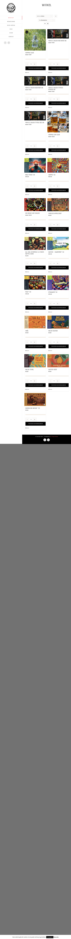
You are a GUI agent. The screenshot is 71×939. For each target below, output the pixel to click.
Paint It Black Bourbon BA (34, 88)
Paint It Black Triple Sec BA (34, 123)
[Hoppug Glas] (35, 40)
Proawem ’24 (52, 292)
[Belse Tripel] (35, 360)
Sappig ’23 (51, 175)
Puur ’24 (28, 292)
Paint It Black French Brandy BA (55, 88)
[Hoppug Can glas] (58, 121)
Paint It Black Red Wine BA (57, 41)
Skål (26, 331)
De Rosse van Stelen (32, 213)
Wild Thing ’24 (30, 175)
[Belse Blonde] (58, 322)
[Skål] (35, 322)
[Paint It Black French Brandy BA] (58, 80)
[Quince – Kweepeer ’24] (58, 243)
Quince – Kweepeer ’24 (56, 252)
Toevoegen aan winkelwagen (35, 68)
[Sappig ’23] (58, 165)
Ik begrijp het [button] (50, 937)
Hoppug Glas (29, 53)
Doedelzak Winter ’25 (32, 408)
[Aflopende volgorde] (55, 16)
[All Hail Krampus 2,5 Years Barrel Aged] (35, 243)
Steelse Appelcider (55, 213)
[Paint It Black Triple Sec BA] (35, 115)
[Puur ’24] (35, 282)
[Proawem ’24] (58, 282)
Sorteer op (40, 16)
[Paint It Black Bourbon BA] (35, 80)
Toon (43, 20)
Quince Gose (52, 369)
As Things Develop (54, 436)
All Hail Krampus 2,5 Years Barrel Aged (34, 253)
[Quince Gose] (58, 360)
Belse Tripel (29, 370)
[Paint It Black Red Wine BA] (58, 33)
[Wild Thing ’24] (35, 165)
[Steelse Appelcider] (58, 204)
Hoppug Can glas (54, 135)
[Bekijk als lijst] (47, 23)
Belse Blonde (53, 331)
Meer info (56, 937)
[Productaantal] (31, 64)
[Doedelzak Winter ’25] (35, 399)
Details (27, 72)
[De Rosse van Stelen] (35, 204)
